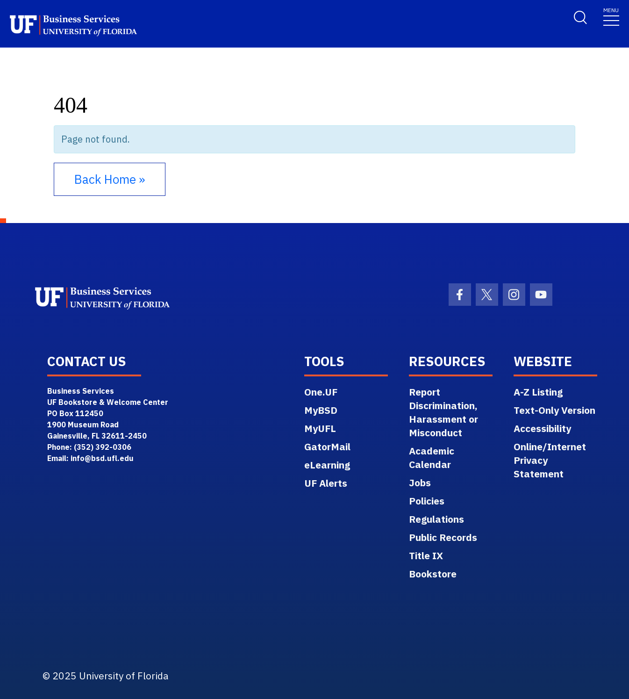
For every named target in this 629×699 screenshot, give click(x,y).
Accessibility (542, 428)
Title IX (426, 555)
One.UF (320, 391)
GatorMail (327, 446)
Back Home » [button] (109, 179)
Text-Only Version (554, 410)
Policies (426, 500)
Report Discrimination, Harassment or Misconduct (443, 412)
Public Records (443, 537)
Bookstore (433, 573)
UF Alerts (325, 483)
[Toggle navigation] (611, 16)
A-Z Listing (538, 391)
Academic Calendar (431, 457)
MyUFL (320, 428)
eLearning (327, 464)
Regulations (436, 519)
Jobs (420, 482)
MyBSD (320, 410)
